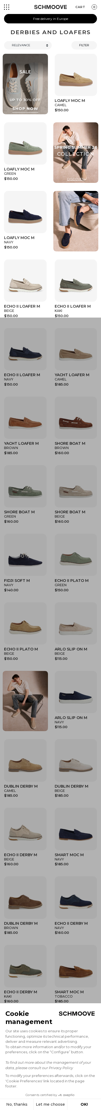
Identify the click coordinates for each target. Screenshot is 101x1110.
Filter (84, 45)
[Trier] (28, 45)
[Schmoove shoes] (50, 7)
